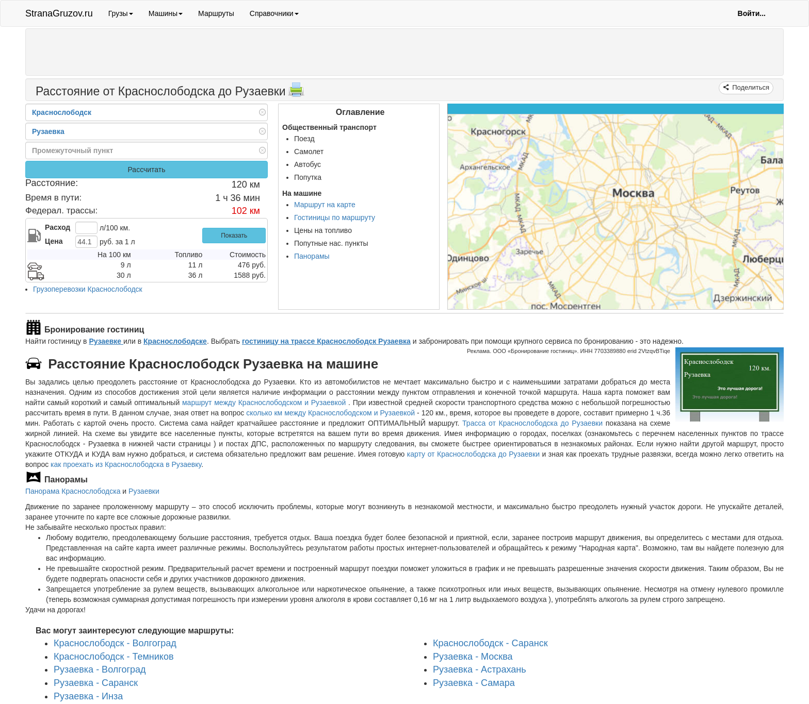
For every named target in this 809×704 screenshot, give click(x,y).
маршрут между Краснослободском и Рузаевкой (265, 402)
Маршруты (216, 13)
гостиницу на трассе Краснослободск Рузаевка (326, 341)
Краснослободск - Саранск (490, 643)
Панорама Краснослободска (72, 491)
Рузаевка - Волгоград (100, 669)
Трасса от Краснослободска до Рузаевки (532, 423)
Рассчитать (146, 169)
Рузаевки (143, 491)
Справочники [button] (274, 13)
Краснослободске (175, 341)
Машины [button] (166, 13)
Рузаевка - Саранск (96, 683)
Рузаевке (106, 341)
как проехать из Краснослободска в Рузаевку (126, 464)
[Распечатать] (296, 93)
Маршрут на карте (324, 204)
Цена (53, 241)
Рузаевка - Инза (88, 696)
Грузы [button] (120, 13)
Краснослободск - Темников (114, 656)
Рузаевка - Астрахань (479, 669)
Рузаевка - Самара (474, 683)
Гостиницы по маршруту (334, 217)
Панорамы (312, 256)
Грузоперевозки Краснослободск (87, 289)
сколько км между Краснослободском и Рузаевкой (330, 413)
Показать (234, 235)
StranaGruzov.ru (59, 13)
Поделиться (750, 87)
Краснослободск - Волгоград (115, 643)
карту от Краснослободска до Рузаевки (473, 454)
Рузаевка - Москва (473, 656)
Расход (57, 227)
